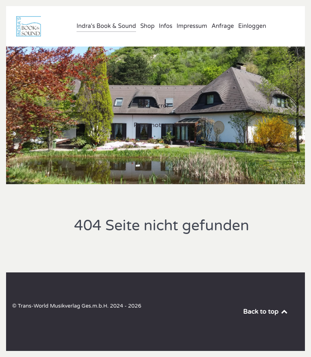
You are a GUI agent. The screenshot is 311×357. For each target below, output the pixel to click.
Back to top (265, 312)
